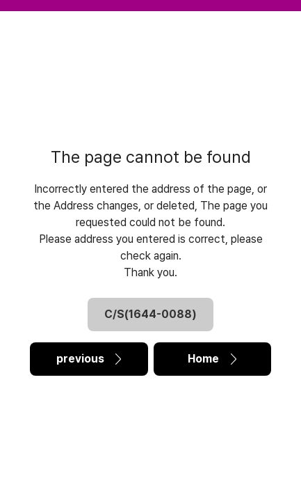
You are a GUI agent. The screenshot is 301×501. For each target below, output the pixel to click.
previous (89, 358)
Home (212, 358)
